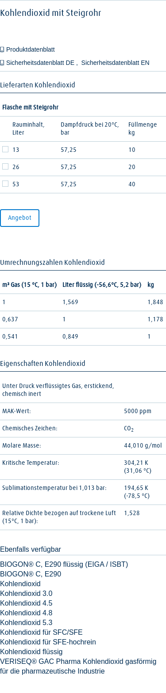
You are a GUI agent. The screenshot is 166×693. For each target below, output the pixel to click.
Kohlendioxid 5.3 (26, 622)
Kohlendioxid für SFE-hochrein (48, 642)
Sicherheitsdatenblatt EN (115, 62)
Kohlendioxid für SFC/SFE (41, 632)
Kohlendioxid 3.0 (26, 593)
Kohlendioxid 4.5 (26, 603)
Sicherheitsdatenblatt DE (41, 62)
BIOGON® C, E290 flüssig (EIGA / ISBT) (64, 564)
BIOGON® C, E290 (30, 574)
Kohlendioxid (20, 584)
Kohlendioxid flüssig (31, 651)
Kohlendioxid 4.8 (26, 613)
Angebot (19, 218)
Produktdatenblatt (30, 49)
